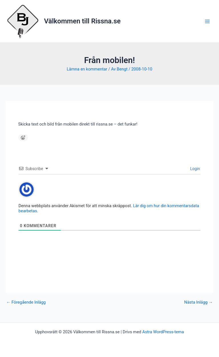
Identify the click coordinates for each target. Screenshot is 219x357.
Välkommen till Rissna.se (82, 21)
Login (194, 168)
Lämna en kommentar (87, 69)
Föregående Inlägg (26, 302)
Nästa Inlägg (198, 302)
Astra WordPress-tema (163, 331)
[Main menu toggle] (207, 21)
